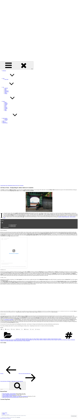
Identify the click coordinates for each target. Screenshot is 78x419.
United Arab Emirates (54, 338)
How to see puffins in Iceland (7, 395)
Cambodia (17, 338)
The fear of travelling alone (13, 224)
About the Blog (4, 122)
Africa (11, 78)
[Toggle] (2, 222)
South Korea (6, 91)
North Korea (6, 90)
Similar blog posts (6, 227)
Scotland (5, 108)
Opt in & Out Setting (5, 414)
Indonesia (27, 338)
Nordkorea (45, 339)
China (20, 338)
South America (12, 118)
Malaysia (37, 338)
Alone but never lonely (13, 226)
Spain (5, 109)
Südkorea (69, 339)
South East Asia (60, 339)
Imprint (3, 413)
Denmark (6, 103)
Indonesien (23, 339)
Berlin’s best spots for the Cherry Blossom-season (10, 397)
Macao (35, 338)
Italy (5, 105)
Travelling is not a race (13, 225)
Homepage (4, 70)
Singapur (41, 338)
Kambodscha (30, 339)
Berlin (5, 102)
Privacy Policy (4, 412)
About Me (4, 121)
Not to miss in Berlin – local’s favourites (9, 393)
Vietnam (5, 93)
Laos (32, 338)
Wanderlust (28, 340)
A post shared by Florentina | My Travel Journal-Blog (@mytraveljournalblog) (14, 266)
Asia (10, 87)
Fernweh (12, 339)
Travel (5, 340)
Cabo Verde (6, 79)
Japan (30, 338)
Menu (17, 65)
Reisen (53, 339)
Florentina (21, 185)
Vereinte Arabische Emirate (18, 340)
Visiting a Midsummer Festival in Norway (9, 394)
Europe (11, 101)
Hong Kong (24, 338)
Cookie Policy (18, 417)
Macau (38, 339)
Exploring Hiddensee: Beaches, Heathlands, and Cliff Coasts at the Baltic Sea (15, 396)
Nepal (5, 89)
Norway (5, 106)
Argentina (6, 119)
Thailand (49, 338)
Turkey (5, 92)
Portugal (5, 107)
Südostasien (73, 339)
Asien (3, 339)
